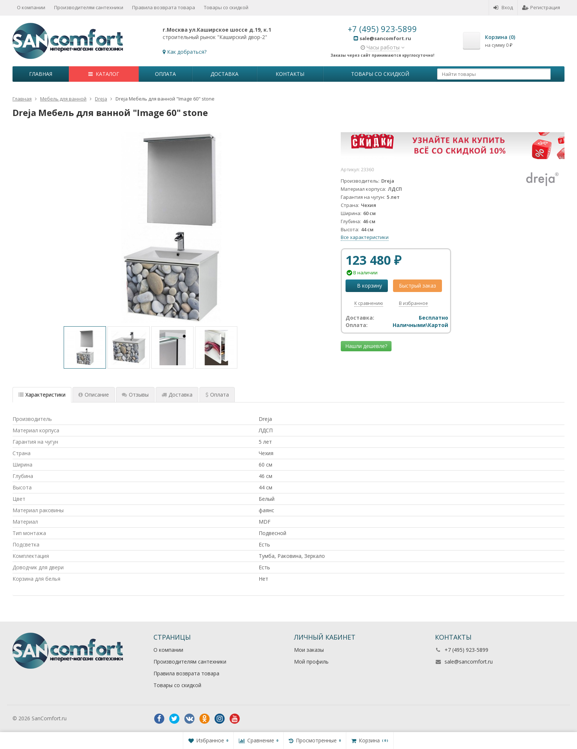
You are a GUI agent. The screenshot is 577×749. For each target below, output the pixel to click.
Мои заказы (309, 649)
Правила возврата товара (163, 7)
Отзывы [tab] (135, 394)
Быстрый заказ (417, 285)
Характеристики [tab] (42, 394)
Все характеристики (365, 237)
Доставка (224, 73)
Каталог (103, 73)
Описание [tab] (93, 394)
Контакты (290, 73)
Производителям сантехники (88, 7)
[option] (85, 347)
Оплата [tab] (217, 394)
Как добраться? (186, 51)
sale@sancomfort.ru (469, 661)
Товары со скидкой (226, 7)
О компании (31, 7)
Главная (40, 73)
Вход (503, 7)
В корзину (365, 285)
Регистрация (541, 7)
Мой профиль (311, 661)
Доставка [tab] (177, 394)
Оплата (165, 73)
